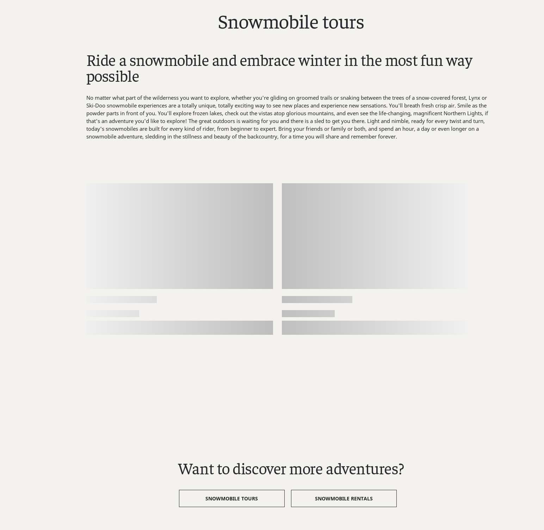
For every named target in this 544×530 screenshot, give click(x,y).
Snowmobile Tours (231, 498)
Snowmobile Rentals (344, 498)
